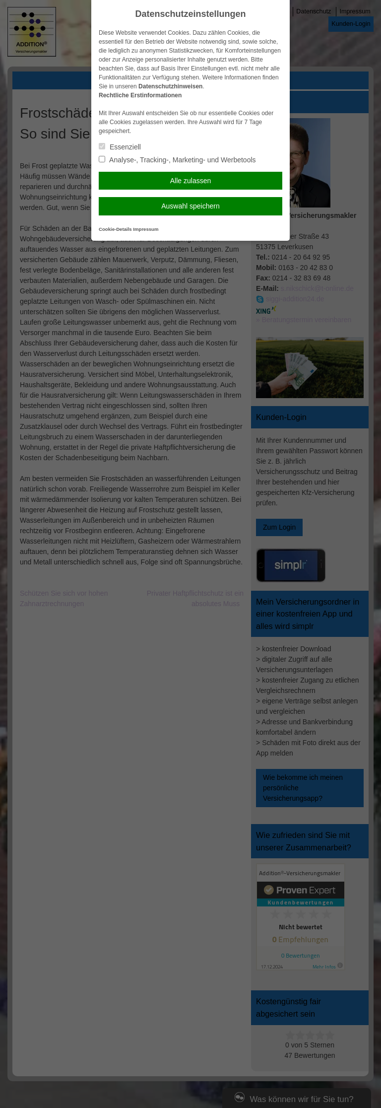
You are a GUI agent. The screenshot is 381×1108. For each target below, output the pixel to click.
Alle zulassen (190, 181)
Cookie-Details (115, 229)
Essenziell (120, 147)
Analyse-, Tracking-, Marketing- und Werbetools (177, 160)
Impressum (145, 229)
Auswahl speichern (190, 206)
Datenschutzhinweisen (170, 86)
